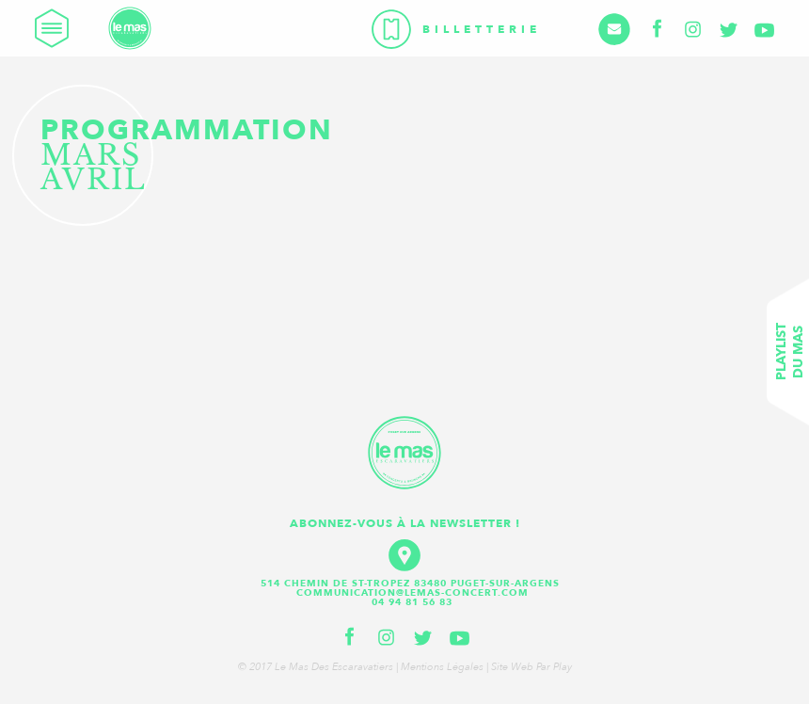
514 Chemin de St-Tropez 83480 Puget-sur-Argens (412, 583)
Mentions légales (442, 667)
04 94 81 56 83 (412, 602)
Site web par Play (531, 667)
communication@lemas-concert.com (412, 593)
